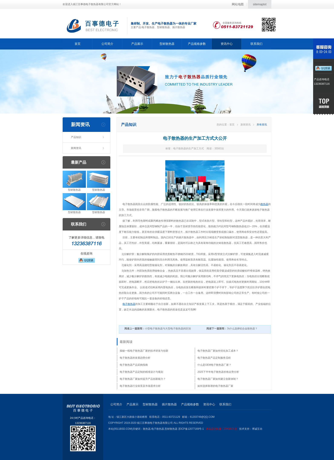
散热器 (264, 204)
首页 (78, 43)
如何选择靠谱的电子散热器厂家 (215, 385)
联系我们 (256, 43)
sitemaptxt (259, 4)
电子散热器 (128, 304)
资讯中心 (227, 43)
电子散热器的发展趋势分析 (135, 357)
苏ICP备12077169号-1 (208, 428)
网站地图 (238, 4)
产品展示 (137, 43)
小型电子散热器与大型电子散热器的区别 (157, 328)
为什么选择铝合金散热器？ (232, 328)
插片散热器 (169, 404)
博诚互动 (257, 428)
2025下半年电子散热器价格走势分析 (218, 371)
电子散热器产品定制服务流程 (214, 357)
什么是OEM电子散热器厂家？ (214, 364)
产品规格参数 (197, 43)
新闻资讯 (76, 148)
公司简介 (107, 43)
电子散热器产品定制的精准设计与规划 (141, 371)
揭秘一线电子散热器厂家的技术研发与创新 (144, 350)
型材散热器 (167, 43)
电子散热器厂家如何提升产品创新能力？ (143, 378)
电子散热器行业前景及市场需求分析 (140, 385)
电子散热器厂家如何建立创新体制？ (217, 378)
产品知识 (76, 137)
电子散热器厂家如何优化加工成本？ (217, 350)
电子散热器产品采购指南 (134, 364)
